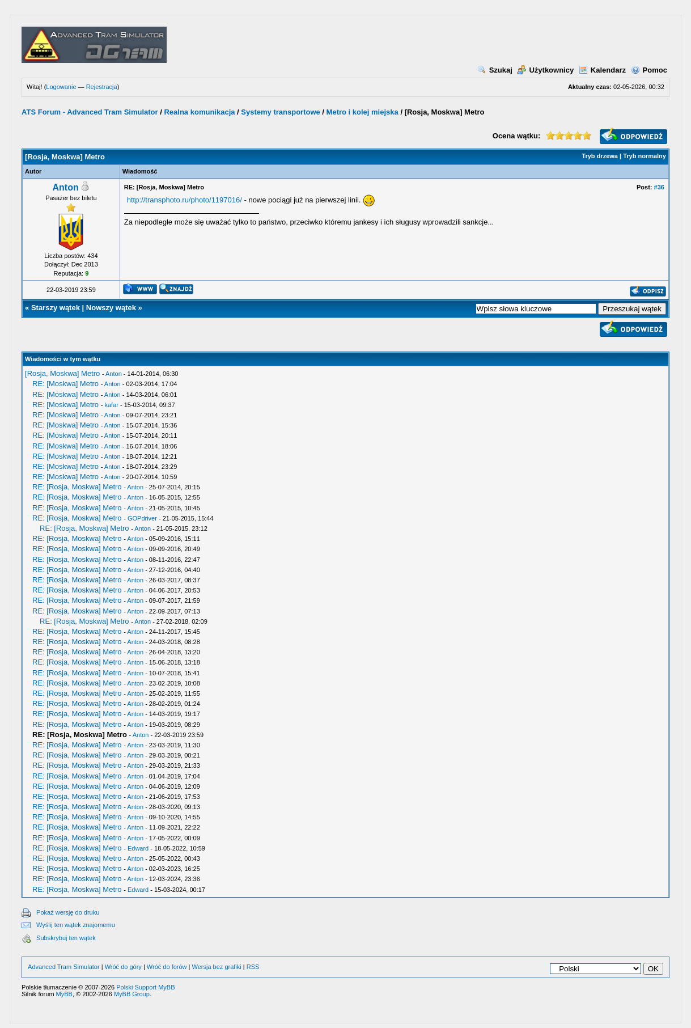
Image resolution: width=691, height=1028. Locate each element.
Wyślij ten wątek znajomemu (75, 924)
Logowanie (61, 86)
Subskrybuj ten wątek (66, 937)
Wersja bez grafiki (216, 966)
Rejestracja (101, 86)
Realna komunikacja (199, 112)
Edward (138, 848)
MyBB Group (132, 994)
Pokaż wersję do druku (67, 912)
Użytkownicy (545, 70)
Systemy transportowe (280, 112)
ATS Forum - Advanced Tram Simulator (90, 112)
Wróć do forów (167, 966)
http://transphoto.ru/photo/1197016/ (184, 200)
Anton (66, 187)
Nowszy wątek (111, 307)
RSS (253, 966)
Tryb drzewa (600, 156)
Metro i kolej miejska (363, 112)
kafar (111, 404)
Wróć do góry (123, 966)
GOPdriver (142, 518)
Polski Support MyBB (145, 987)
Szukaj (494, 70)
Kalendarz (602, 70)
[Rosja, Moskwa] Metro (62, 373)
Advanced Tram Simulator (64, 966)
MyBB (64, 994)
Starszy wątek (55, 307)
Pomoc (649, 70)
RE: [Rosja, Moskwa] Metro (77, 487)
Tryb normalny (644, 156)
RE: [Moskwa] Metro (65, 383)
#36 (659, 187)
